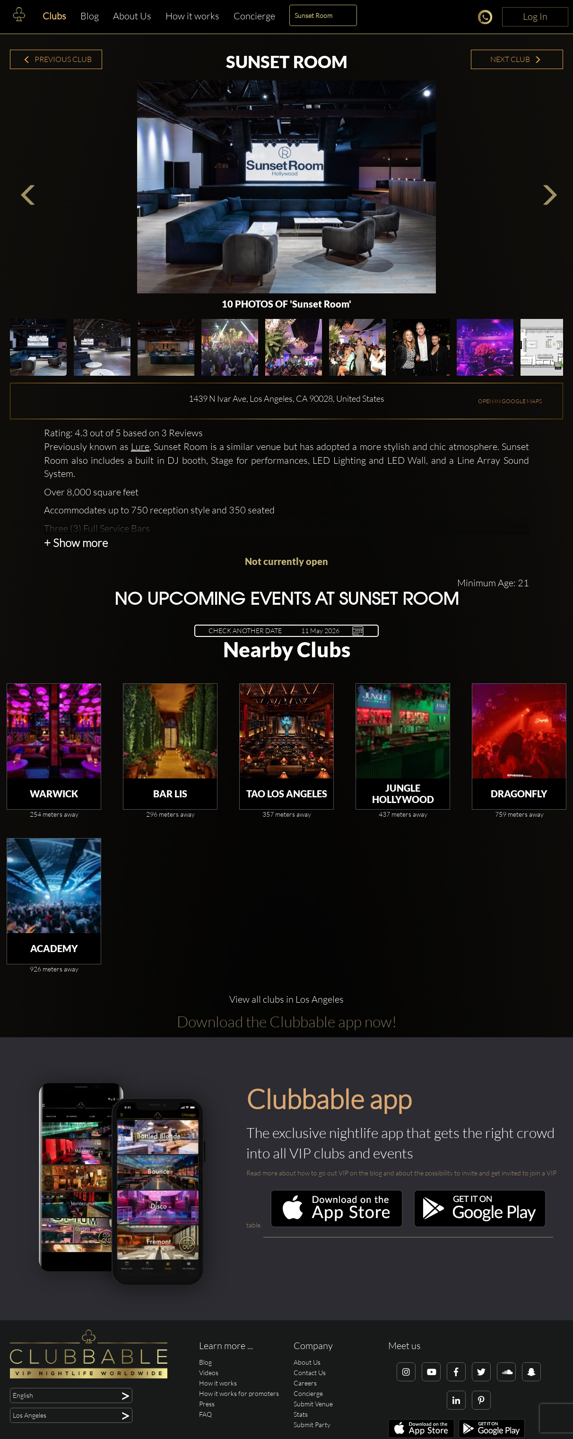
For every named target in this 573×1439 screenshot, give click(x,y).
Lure (140, 446)
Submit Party (312, 1425)
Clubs (54, 16)
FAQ (205, 1414)
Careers (305, 1383)
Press (207, 1404)
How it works (192, 16)
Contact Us (310, 1372)
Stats (301, 1414)
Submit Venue (313, 1404)
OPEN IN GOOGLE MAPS (510, 401)
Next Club (515, 59)
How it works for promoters (239, 1393)
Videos (208, 1372)
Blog (89, 16)
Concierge (254, 16)
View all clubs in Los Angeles (286, 999)
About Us (132, 16)
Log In (535, 16)
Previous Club (57, 59)
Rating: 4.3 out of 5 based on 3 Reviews (123, 433)
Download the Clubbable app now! (287, 1021)
